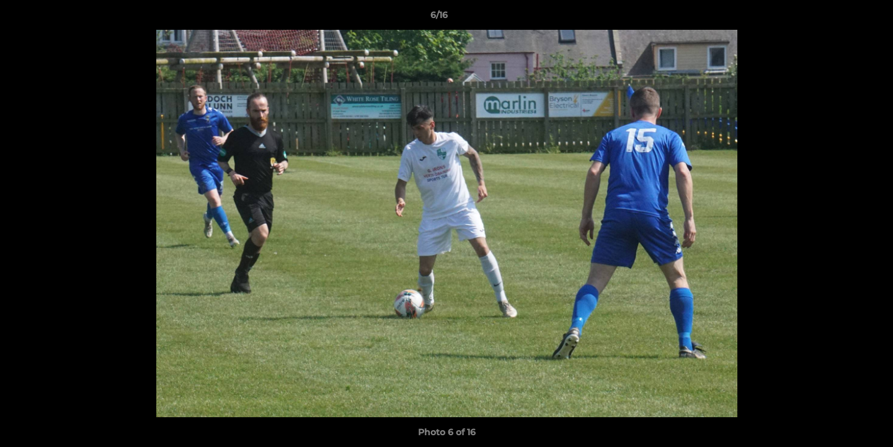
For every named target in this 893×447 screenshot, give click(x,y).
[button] (840, 18)
